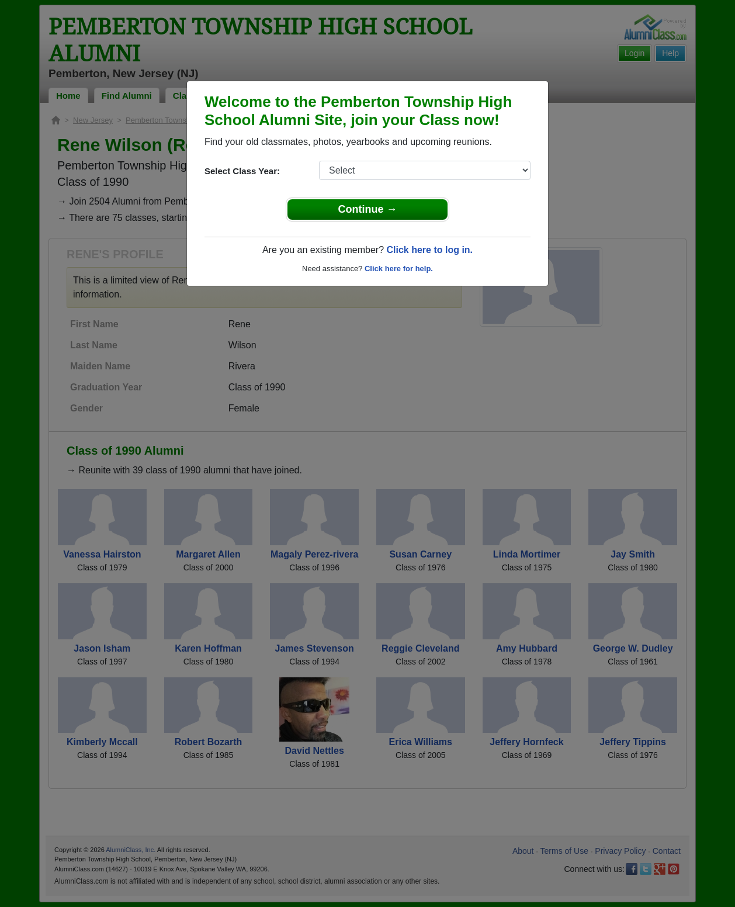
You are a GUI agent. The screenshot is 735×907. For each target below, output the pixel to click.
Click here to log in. (429, 250)
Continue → (367, 209)
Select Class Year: (242, 171)
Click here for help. (399, 268)
